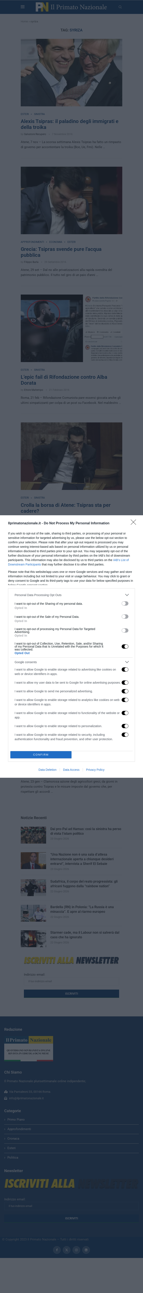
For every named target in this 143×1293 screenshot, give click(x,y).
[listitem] (71, 595)
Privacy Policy (95, 769)
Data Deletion (47, 769)
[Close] (135, 523)
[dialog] (71, 646)
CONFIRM (41, 754)
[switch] (125, 603)
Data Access (71, 769)
